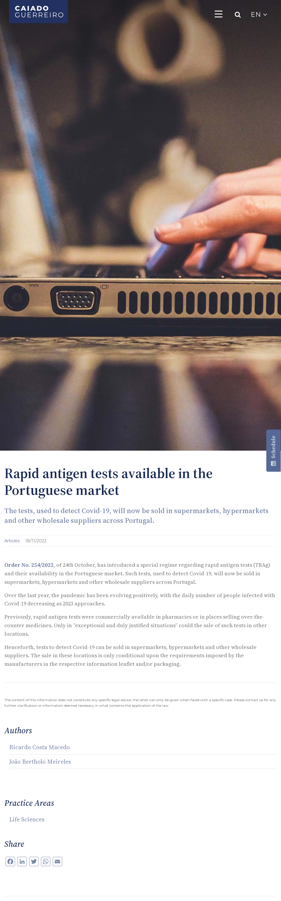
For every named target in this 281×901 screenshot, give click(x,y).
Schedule (273, 450)
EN (259, 15)
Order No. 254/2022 (29, 565)
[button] (12, 889)
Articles (12, 540)
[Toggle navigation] (218, 13)
